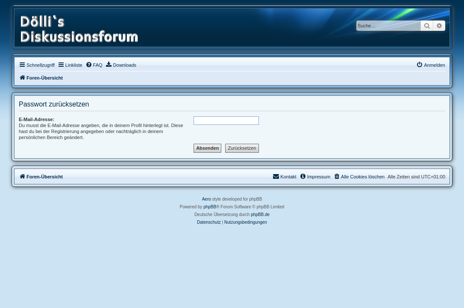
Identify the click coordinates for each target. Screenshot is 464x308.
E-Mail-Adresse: (36, 119)
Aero (206, 199)
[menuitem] (94, 65)
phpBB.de (260, 214)
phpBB (209, 206)
